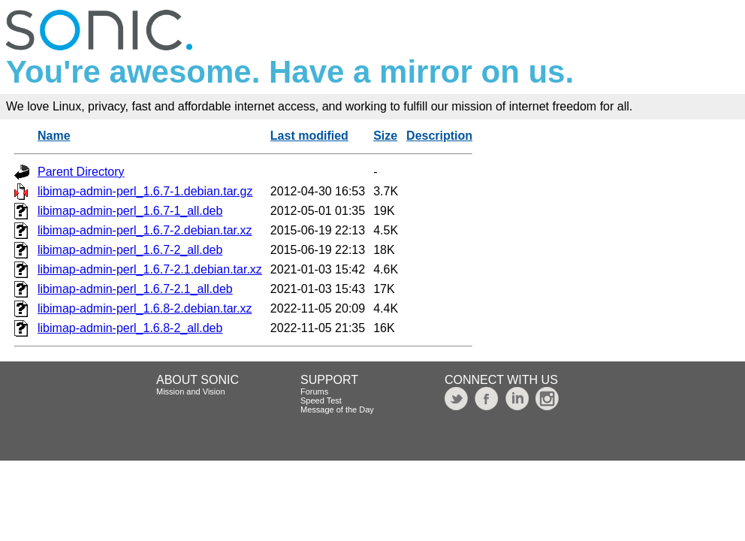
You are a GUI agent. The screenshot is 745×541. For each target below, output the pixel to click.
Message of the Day (337, 409)
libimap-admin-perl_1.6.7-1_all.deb (130, 210)
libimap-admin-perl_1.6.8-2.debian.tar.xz (145, 308)
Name (54, 135)
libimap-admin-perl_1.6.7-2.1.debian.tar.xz (150, 269)
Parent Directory (81, 171)
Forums (314, 391)
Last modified (309, 135)
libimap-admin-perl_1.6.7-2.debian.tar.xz (145, 230)
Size (385, 135)
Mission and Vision (190, 391)
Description (439, 135)
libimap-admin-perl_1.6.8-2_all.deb (130, 328)
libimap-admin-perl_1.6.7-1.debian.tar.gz (145, 191)
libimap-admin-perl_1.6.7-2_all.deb (130, 249)
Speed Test (321, 400)
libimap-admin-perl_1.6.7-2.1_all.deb (135, 289)
